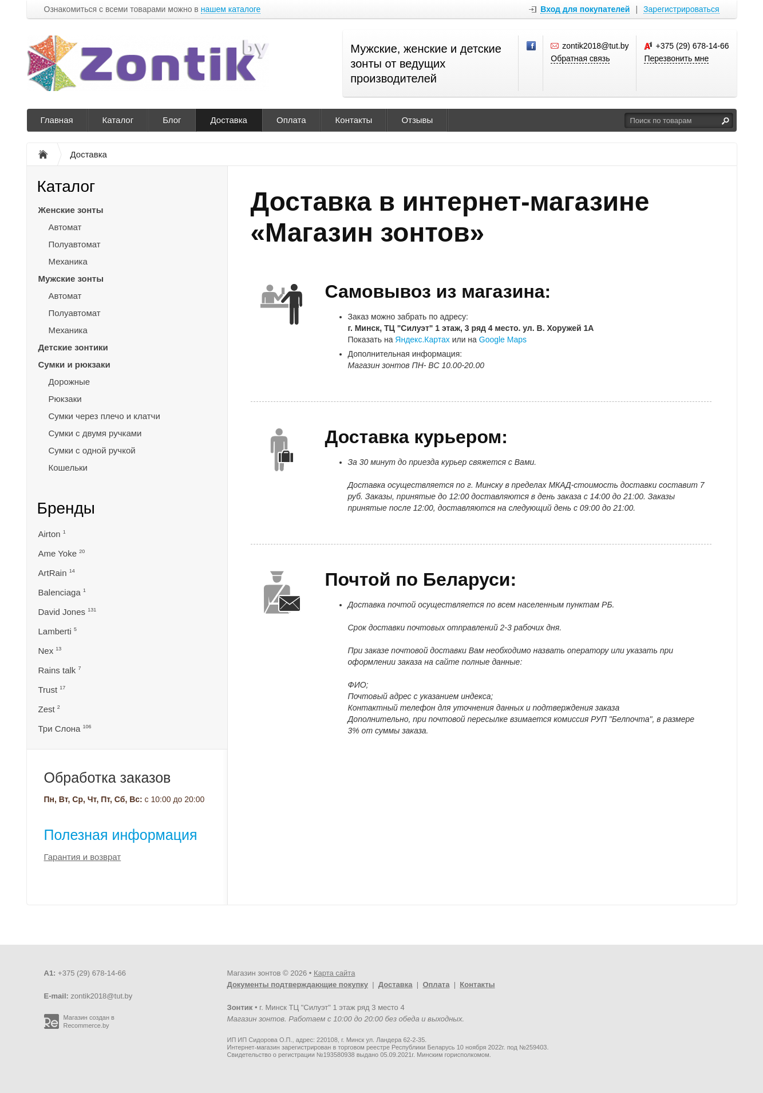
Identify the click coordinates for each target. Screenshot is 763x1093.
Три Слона (65, 728)
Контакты (354, 120)
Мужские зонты (71, 278)
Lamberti (57, 631)
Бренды (66, 508)
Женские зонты (71, 210)
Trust (52, 690)
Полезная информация (120, 835)
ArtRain (56, 573)
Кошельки (68, 467)
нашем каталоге (231, 9)
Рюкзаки (65, 399)
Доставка (229, 120)
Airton (52, 534)
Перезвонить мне (676, 58)
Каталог (118, 120)
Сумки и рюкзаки (74, 364)
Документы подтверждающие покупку (298, 984)
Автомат (65, 227)
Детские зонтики (73, 347)
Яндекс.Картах (422, 339)
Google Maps (503, 339)
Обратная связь (580, 58)
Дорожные (69, 381)
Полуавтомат (75, 244)
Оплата (291, 120)
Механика (68, 261)
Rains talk (59, 670)
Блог (172, 120)
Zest (49, 709)
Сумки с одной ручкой (92, 450)
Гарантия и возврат (82, 857)
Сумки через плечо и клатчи (104, 416)
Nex (50, 651)
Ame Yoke (61, 553)
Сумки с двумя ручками (95, 433)
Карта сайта (334, 973)
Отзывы (417, 120)
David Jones (67, 612)
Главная (57, 120)
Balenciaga (62, 592)
